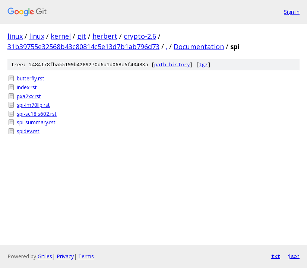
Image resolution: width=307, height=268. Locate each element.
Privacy (65, 256)
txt (275, 256)
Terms (86, 256)
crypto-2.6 (140, 36)
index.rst (27, 87)
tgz (203, 64)
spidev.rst (28, 131)
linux (15, 36)
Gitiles (45, 256)
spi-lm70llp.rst (33, 104)
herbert (104, 36)
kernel (61, 36)
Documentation (199, 46)
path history (172, 64)
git (81, 36)
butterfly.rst (30, 78)
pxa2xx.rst (29, 96)
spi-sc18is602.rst (37, 113)
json (294, 256)
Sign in (292, 11)
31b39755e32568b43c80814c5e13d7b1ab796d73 (83, 46)
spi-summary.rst (36, 122)
